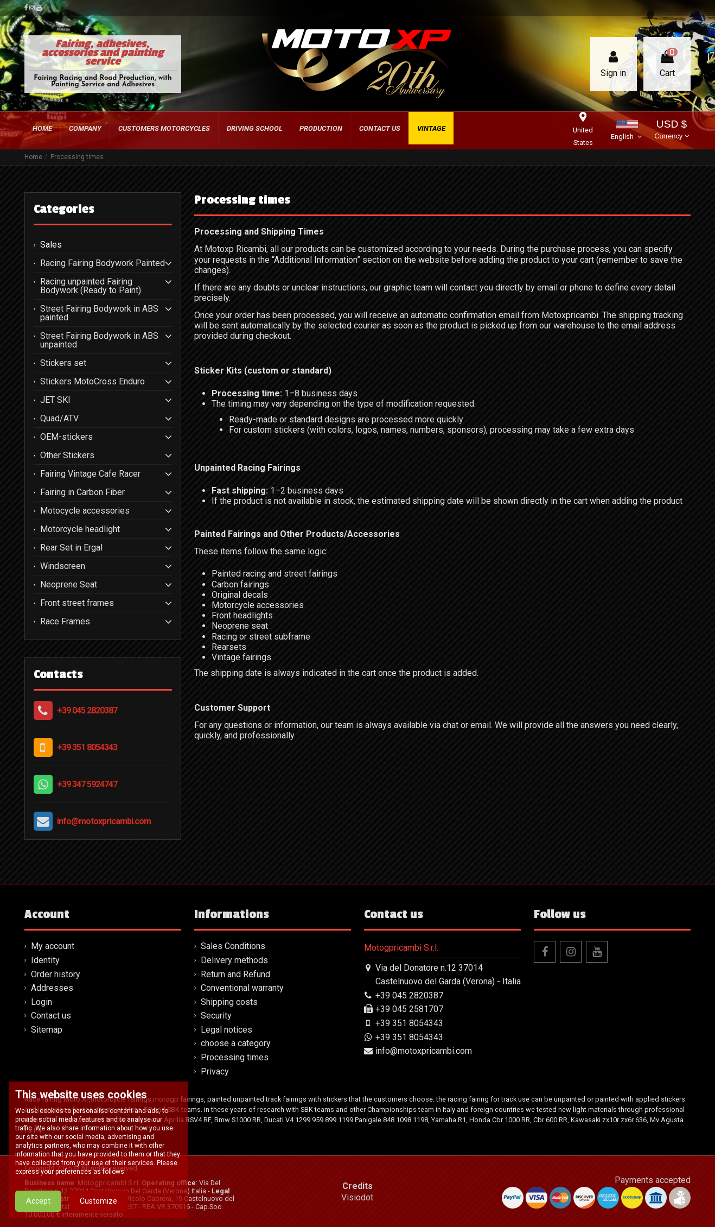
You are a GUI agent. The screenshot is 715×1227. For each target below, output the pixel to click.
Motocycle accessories (85, 511)
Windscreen (62, 566)
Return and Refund (235, 974)
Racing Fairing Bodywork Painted (102, 263)
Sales (51, 245)
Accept (38, 1201)
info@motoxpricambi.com (104, 821)
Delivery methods (234, 960)
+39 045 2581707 (409, 1009)
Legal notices (226, 1029)
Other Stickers (67, 455)
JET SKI (55, 400)
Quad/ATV (59, 418)
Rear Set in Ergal (71, 547)
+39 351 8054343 (87, 747)
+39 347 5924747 (87, 784)
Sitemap (46, 1029)
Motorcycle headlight (80, 529)
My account (52, 946)
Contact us (51, 1015)
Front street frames (77, 603)
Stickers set (63, 363)
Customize (98, 1201)
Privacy (215, 1071)
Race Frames (65, 621)
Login (41, 1002)
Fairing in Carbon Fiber (82, 492)
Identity (45, 960)
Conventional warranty (242, 988)
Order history (55, 974)
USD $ (671, 130)
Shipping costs (229, 1002)
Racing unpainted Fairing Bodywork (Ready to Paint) (90, 286)
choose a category (236, 1043)
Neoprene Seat (68, 584)
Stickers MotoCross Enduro (92, 381)
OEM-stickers (66, 437)
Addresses (52, 988)
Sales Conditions (233, 946)
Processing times (235, 1057)
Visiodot (357, 1197)
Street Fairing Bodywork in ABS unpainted (99, 340)
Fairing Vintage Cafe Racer (90, 474)
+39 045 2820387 (87, 710)
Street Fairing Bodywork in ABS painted (99, 313)
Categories (64, 209)
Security (216, 1015)
